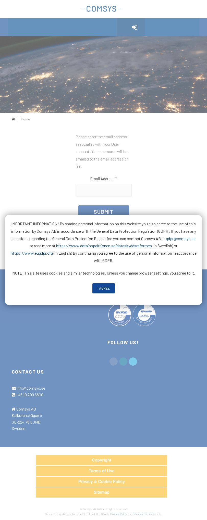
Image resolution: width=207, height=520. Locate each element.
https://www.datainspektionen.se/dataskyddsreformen (104, 245)
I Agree (104, 288)
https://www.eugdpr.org (32, 253)
